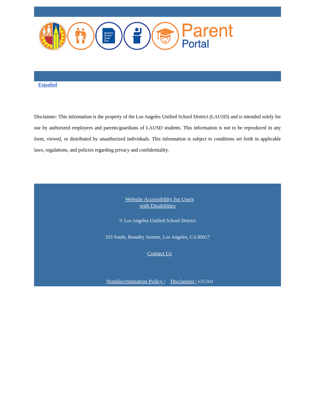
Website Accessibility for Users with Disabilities (159, 202)
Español (47, 84)
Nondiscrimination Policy (135, 281)
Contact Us (159, 253)
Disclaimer (183, 281)
